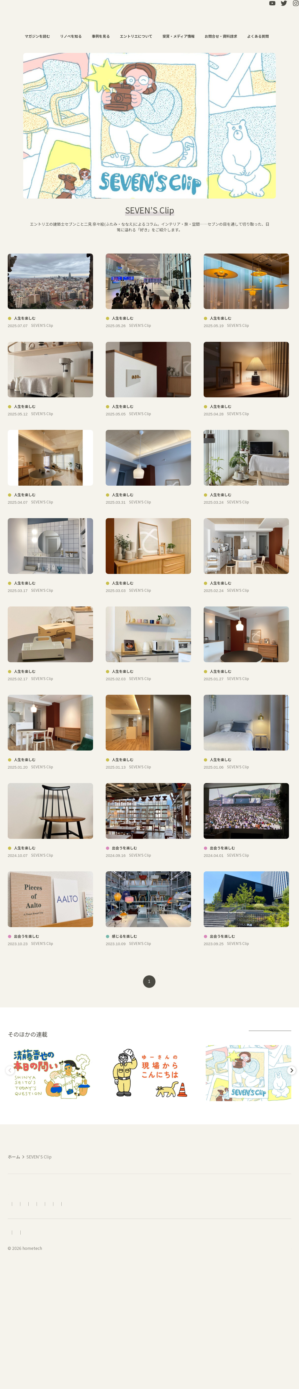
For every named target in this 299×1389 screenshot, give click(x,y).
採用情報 (16, 1347)
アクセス (58, 1311)
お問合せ (160, 1311)
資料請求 (184, 1311)
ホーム (14, 1248)
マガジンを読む (40, 36)
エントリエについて (139, 36)
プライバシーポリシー (78, 1347)
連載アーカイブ (269, 1117)
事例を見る (103, 36)
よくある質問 (260, 36)
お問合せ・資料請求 (224, 36)
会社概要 (41, 1347)
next (171, 1063)
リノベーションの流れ (93, 1311)
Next (290, 1153)
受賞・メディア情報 (181, 36)
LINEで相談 (210, 1311)
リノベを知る (73, 36)
